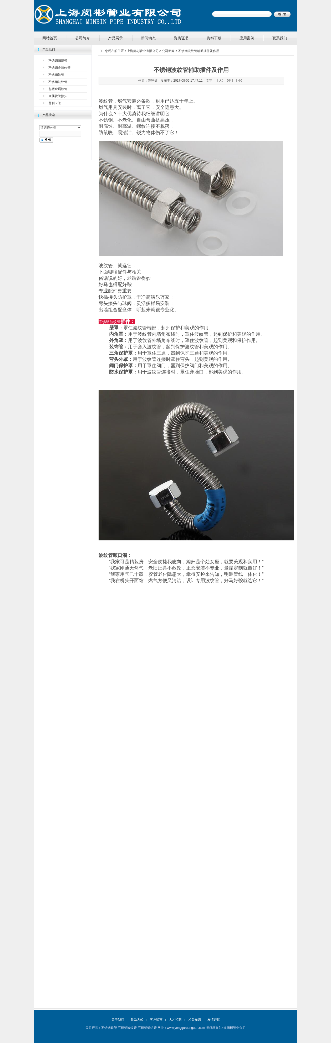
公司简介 (82, 38)
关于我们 (117, 1019)
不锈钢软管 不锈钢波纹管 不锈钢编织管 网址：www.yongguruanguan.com (153, 1028)
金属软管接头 (57, 96)
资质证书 (181, 38)
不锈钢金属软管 (59, 68)
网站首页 (49, 38)
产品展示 (115, 38)
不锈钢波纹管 (57, 82)
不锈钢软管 (56, 75)
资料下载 (214, 38)
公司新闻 (168, 51)
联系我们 (279, 38)
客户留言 (156, 1019)
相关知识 (194, 1019)
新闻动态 (148, 38)
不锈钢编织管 (57, 60)
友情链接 (213, 1019)
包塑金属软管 (57, 89)
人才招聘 (175, 1019)
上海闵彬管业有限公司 (143, 51)
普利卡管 (54, 103)
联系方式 (137, 1019)
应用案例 (247, 38)
